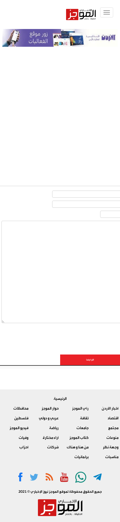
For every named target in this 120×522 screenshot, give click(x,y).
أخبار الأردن (110, 408)
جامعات (82, 428)
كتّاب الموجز (79, 437)
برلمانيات (81, 457)
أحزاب (23, 447)
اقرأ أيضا (90, 359)
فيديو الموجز (18, 428)
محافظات (20, 408)
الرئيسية (60, 398)
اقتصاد (113, 418)
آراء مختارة (51, 437)
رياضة (54, 428)
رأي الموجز (80, 408)
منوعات (112, 437)
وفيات (23, 437)
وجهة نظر (111, 447)
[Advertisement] (60, 110)
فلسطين (21, 418)
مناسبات (112, 457)
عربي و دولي (49, 418)
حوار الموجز (50, 408)
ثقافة (84, 418)
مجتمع (113, 428)
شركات (53, 447)
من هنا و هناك (78, 447)
